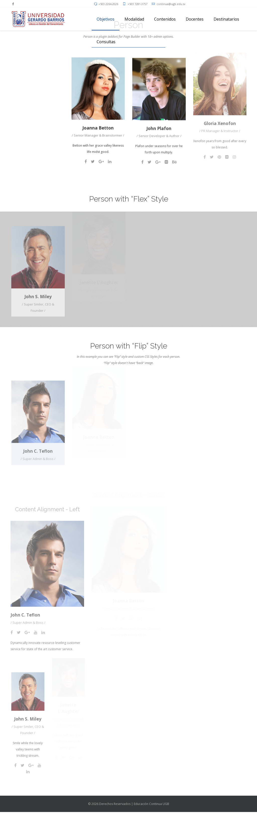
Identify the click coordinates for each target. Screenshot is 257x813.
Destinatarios (226, 19)
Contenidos (165, 19)
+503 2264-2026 (108, 4)
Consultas (106, 41)
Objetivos (105, 19)
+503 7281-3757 (137, 4)
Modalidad (134, 19)
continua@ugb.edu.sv (171, 4)
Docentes (195, 19)
